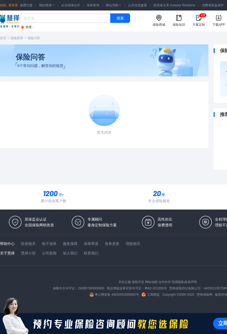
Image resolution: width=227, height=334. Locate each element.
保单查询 (93, 5)
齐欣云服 (124, 282)
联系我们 (91, 253)
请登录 (13, 5)
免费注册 (26, 5)
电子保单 (49, 244)
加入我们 (70, 253)
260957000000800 (91, 288)
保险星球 (16, 38)
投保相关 (28, 244)
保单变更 (112, 244)
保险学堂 (138, 282)
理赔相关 (133, 244)
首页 (3, 38)
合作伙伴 (164, 282)
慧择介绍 (28, 253)
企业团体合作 (70, 5)
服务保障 (70, 244)
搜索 (120, 18)
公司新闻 (49, 253)
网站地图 (151, 282)
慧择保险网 (204, 294)
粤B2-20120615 (156, 288)
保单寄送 (91, 244)
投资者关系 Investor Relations (174, 5)
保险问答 (33, 38)
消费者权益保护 (213, 5)
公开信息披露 (137, 5)
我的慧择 (47, 5)
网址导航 (113, 5)
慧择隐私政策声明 (184, 282)
